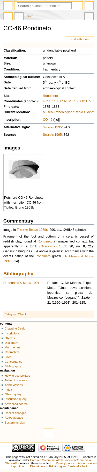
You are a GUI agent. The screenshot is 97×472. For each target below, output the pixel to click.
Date (7, 82)
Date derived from (18, 88)
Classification (14, 50)
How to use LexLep (17, 375)
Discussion (18, 17)
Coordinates (13, 101)
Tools (89, 17)
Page (8, 17)
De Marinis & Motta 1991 (21, 283)
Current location (16, 112)
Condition (11, 69)
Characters (12, 352)
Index (8, 389)
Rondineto (50, 96)
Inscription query (15, 399)
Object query (13, 394)
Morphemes (12, 347)
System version (15, 422)
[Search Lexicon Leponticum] (44, 5)
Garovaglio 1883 (53, 246)
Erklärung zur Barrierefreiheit (68, 466)
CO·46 (48, 119)
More (30, 16)
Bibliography (18, 273)
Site (7, 96)
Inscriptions (12, 333)
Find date (11, 107)
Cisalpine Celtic (15, 328)
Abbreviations (14, 385)
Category (10, 314)
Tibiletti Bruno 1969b (32, 230)
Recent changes (15, 412)
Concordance (13, 361)
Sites (8, 357)
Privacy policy (65, 463)
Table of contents (16, 380)
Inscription (12, 119)
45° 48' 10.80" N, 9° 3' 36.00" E (65, 101)
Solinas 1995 (52, 127)
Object (22, 314)
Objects (10, 338)
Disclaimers (37, 466)
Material (10, 58)
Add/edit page (14, 417)
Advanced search (16, 403)
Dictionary (11, 342)
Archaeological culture (21, 77)
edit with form (79, 39)
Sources (10, 135)
